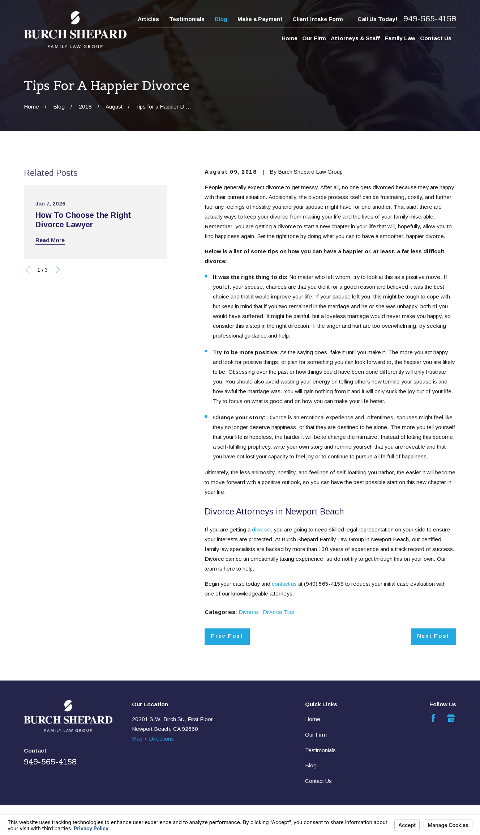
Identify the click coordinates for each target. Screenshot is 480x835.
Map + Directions (153, 739)
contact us (284, 584)
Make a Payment (260, 19)
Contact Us (318, 781)
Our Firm (316, 735)
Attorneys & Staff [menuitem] (355, 38)
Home (312, 719)
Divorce (248, 612)
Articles (148, 19)
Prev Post (227, 636)
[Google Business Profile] (451, 718)
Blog (221, 19)
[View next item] (58, 270)
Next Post (433, 636)
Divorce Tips (278, 612)
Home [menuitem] (289, 38)
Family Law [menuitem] (400, 38)
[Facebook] (433, 718)
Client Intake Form (317, 19)
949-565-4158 (429, 19)
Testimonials (187, 19)
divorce (261, 529)
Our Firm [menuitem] (314, 38)
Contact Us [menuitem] (435, 38)
